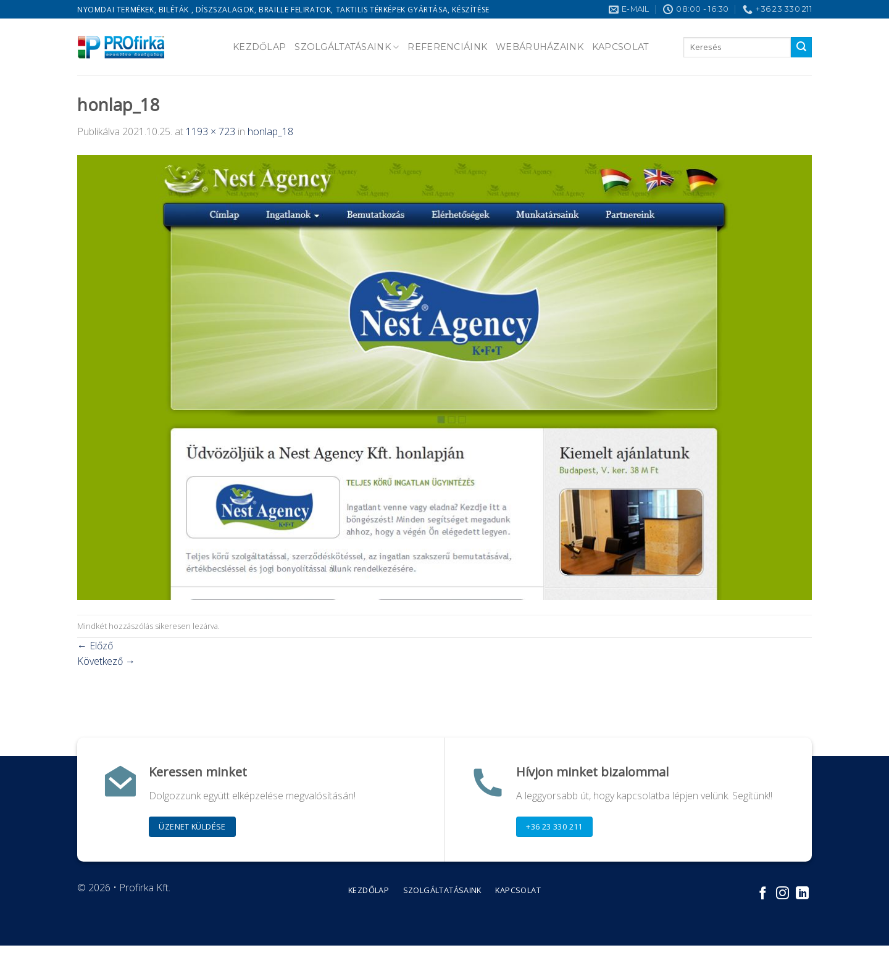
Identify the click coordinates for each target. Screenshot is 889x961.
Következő (106, 661)
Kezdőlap (259, 46)
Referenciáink (447, 46)
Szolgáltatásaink (346, 47)
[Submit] (801, 47)
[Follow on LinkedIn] (802, 894)
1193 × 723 (210, 131)
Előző (95, 645)
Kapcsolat (620, 46)
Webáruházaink (539, 46)
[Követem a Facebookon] (762, 894)
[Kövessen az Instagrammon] (782, 894)
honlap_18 (270, 131)
